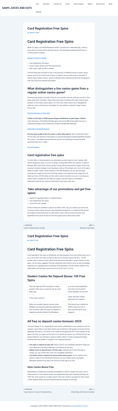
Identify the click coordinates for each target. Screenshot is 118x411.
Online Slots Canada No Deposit (38, 129)
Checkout (45, 4)
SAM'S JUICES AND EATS (17, 7)
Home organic (75, 4)
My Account (95, 4)
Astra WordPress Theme (79, 406)
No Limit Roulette (33, 147)
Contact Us (55, 4)
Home (65, 4)
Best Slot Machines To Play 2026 (39, 113)
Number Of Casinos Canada (37, 58)
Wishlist (38, 12)
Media (85, 4)
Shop (104, 4)
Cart (36, 4)
